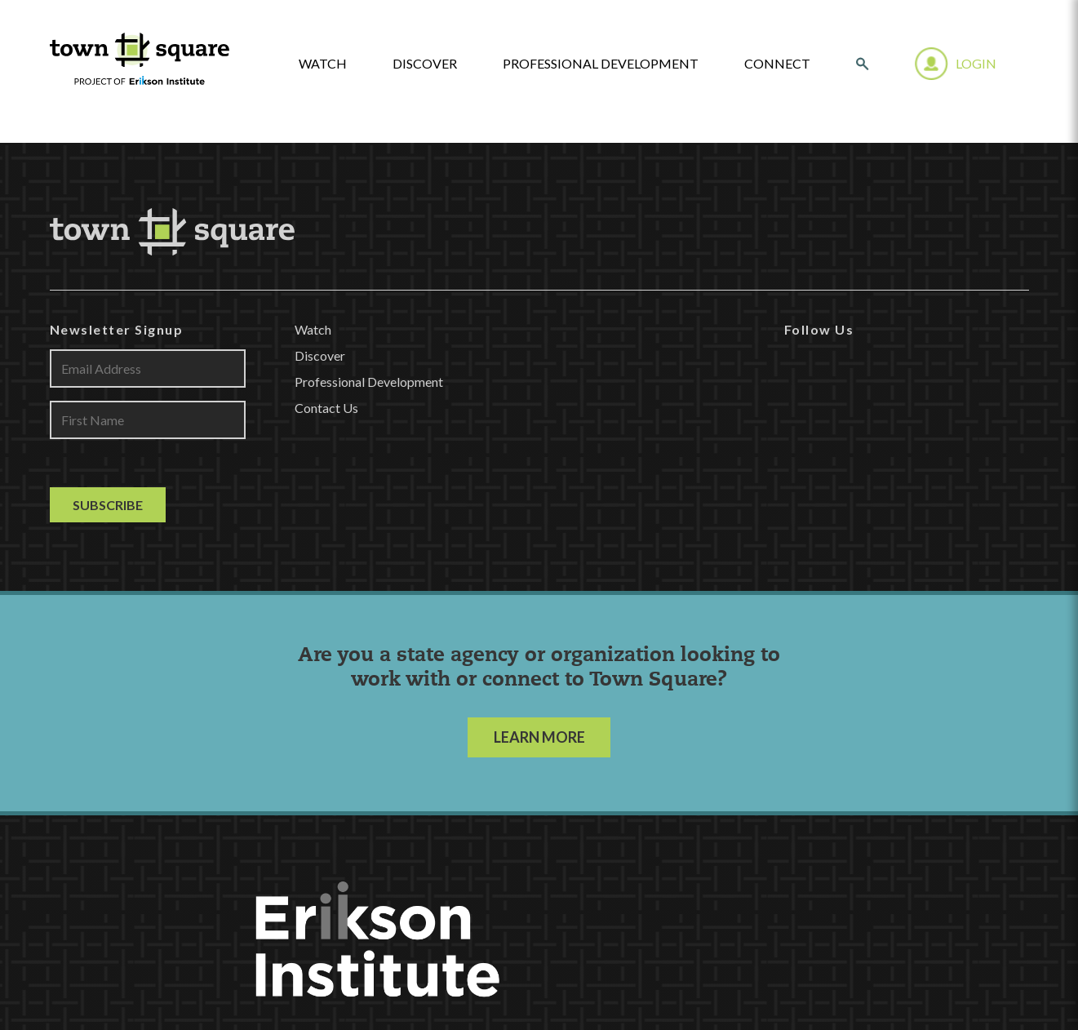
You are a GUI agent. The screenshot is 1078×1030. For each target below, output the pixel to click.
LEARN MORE (539, 737)
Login (976, 63)
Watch (313, 329)
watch (323, 63)
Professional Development (601, 63)
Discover (425, 63)
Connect (777, 63)
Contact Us (326, 407)
